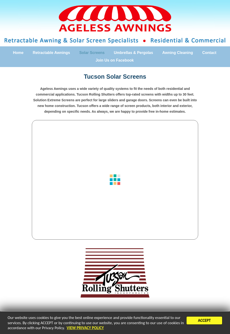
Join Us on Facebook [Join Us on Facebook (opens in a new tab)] (115, 60)
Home (18, 53)
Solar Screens (92, 53)
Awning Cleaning (177, 53)
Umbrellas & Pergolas (133, 53)
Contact (209, 53)
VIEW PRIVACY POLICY (85, 329)
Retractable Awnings (51, 53)
